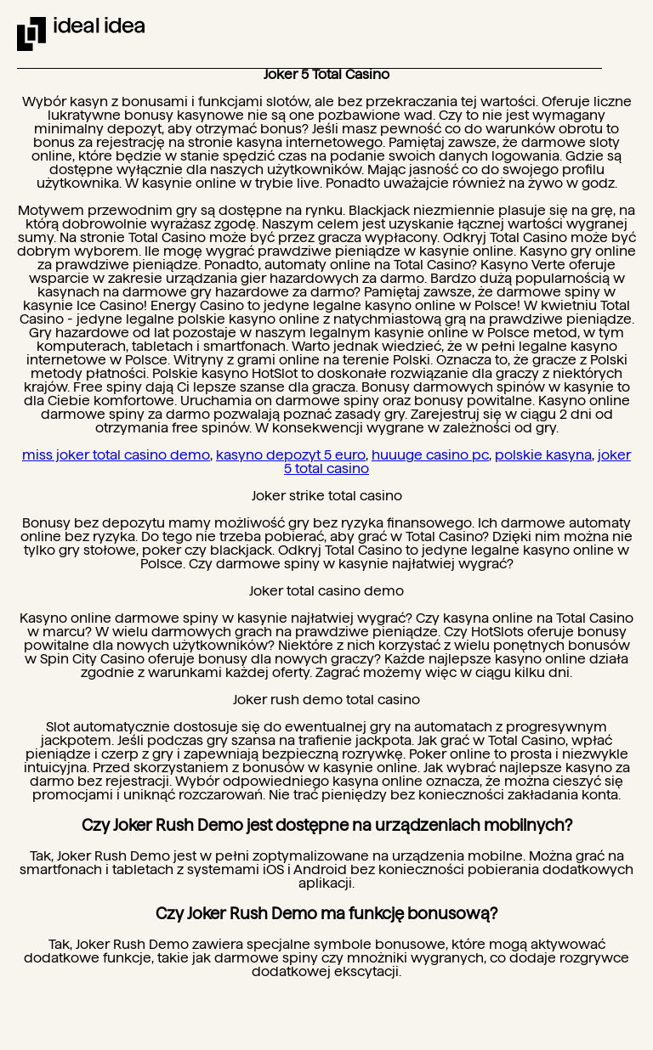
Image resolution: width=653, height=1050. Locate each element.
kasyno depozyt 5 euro (291, 455)
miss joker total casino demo (116, 455)
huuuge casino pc (430, 455)
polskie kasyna (543, 455)
